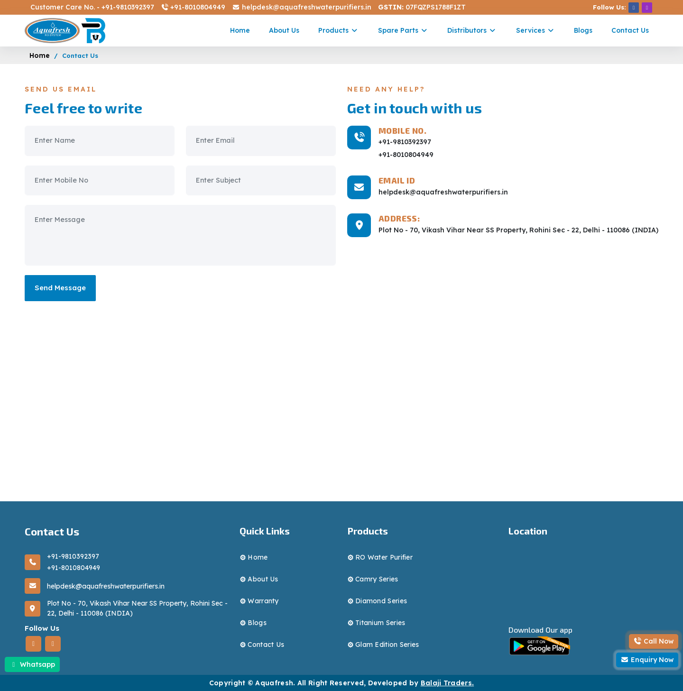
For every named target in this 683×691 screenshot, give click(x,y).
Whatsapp (32, 664)
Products (338, 30)
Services (535, 30)
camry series (376, 579)
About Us (284, 30)
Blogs (583, 30)
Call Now (654, 641)
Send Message (60, 287)
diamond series (381, 601)
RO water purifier (384, 557)
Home (240, 30)
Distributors (472, 30)
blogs (257, 622)
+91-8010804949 (193, 7)
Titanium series (380, 622)
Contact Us (630, 30)
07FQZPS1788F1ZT (422, 7)
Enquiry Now (647, 659)
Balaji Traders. (447, 683)
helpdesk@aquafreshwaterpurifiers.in (301, 7)
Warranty (263, 601)
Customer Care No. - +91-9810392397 (92, 7)
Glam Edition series (387, 644)
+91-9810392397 (404, 142)
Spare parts (403, 30)
